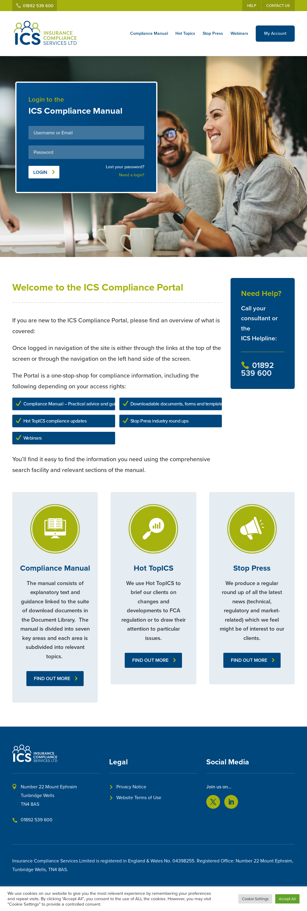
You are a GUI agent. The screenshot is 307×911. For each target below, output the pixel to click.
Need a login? (131, 175)
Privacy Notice (131, 786)
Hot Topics (185, 33)
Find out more (52, 678)
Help (251, 5)
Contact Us (278, 5)
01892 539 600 (36, 819)
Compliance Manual (149, 33)
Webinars (239, 33)
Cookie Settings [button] (255, 899)
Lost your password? (125, 167)
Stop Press (213, 33)
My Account (275, 33)
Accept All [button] (287, 899)
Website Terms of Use (138, 797)
